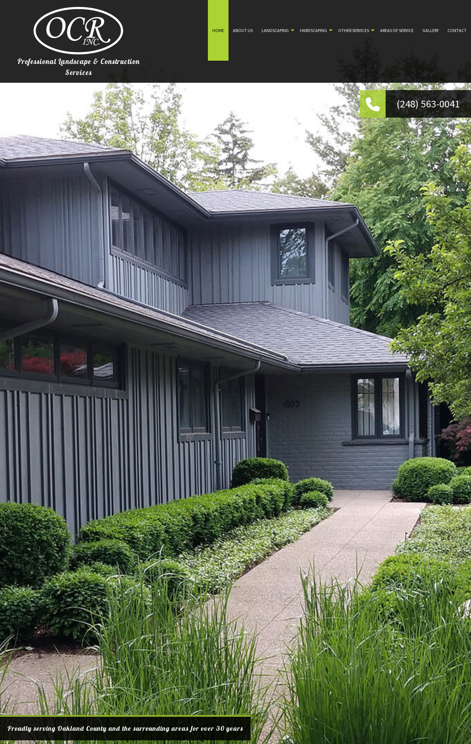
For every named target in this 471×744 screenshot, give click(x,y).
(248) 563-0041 (428, 103)
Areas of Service (397, 30)
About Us (243, 30)
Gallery (430, 30)
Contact (457, 30)
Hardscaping (313, 30)
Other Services (353, 30)
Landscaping (275, 30)
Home (218, 30)
